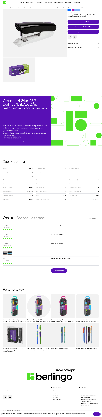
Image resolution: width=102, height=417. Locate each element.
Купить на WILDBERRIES (83, 27)
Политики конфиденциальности (81, 414)
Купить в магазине (83, 32)
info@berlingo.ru (7, 391)
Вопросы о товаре (31, 218)
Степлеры (45, 7)
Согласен (96, 414)
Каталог (5, 7)
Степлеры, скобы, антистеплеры (33, 7)
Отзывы (9, 218)
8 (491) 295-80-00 (7, 393)
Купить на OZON (83, 22)
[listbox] (94, 218)
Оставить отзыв (59, 270)
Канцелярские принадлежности (16, 7)
